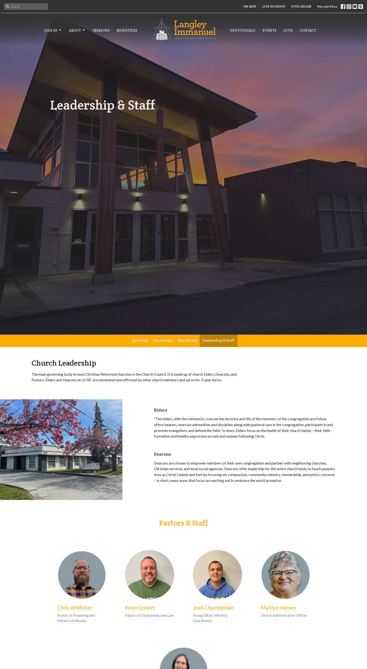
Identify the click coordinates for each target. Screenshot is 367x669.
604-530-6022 (327, 6)
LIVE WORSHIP (273, 6)
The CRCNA (187, 340)
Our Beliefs (162, 340)
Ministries (127, 30)
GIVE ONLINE (301, 6)
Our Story (140, 340)
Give (288, 30)
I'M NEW (249, 6)
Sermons (101, 30)
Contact (308, 30)
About (77, 30)
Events (269, 30)
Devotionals (242, 30)
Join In (53, 30)
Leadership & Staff (218, 340)
